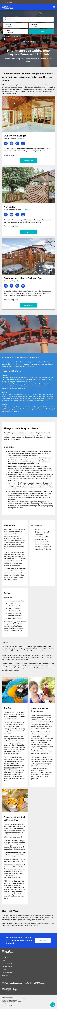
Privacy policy (7, 966)
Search (41, 32)
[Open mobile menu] (54, 7)
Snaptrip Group (10, 1005)
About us (5, 957)
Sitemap (5, 975)
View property (28, 160)
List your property (8, 972)
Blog (3, 960)
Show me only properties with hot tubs (16, 39)
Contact (5, 969)
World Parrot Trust (10, 768)
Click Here (42, 940)
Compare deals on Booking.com (14, 36)
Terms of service (7, 963)
